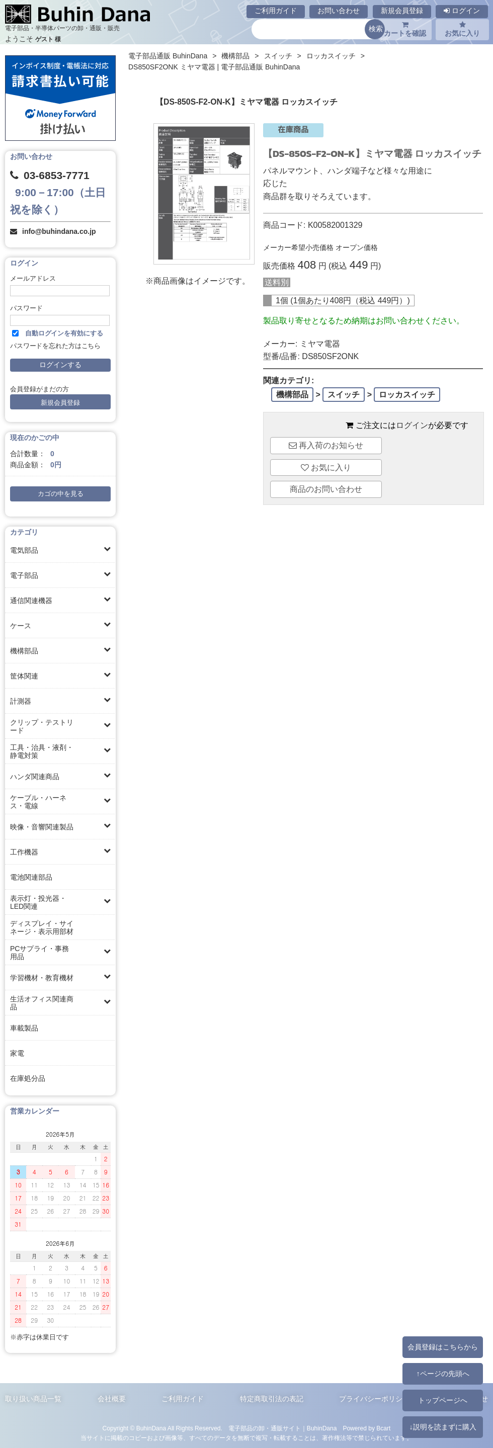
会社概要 (112, 1399)
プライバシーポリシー (374, 1399)
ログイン (462, 11)
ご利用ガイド (276, 11)
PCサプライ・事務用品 (39, 953)
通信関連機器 (31, 601)
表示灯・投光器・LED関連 (38, 902)
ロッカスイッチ (331, 56)
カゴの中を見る (61, 493)
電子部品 (24, 575)
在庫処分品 (27, 1078)
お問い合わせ (338, 11)
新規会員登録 (402, 11)
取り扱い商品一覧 (33, 1399)
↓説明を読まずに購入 (442, 1427)
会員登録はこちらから (442, 1347)
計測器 (20, 701)
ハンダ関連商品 (34, 777)
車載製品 (24, 1028)
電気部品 (24, 550)
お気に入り (462, 29)
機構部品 (24, 651)
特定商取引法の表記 (271, 1399)
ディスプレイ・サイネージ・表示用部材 (41, 927)
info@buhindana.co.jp (59, 231)
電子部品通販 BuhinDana (167, 56)
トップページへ (442, 1400)
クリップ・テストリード (41, 726)
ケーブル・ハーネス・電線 (38, 802)
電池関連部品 (31, 877)
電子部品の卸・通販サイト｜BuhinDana (282, 1428)
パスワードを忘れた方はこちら (55, 346)
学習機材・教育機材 (41, 978)
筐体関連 (24, 676)
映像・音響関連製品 (41, 827)
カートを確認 (405, 29)
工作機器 (24, 852)
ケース (20, 626)
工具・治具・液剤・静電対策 (41, 751)
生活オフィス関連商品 (41, 1003)
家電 (17, 1053)
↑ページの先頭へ (442, 1374)
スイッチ (278, 56)
